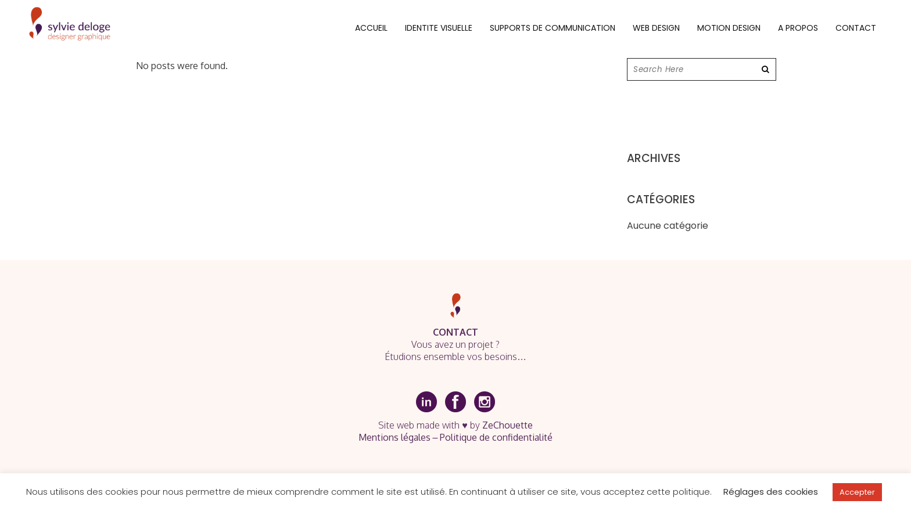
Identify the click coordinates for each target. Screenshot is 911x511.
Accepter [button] (857, 492)
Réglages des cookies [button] (770, 491)
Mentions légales (394, 437)
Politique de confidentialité (496, 437)
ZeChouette (507, 425)
